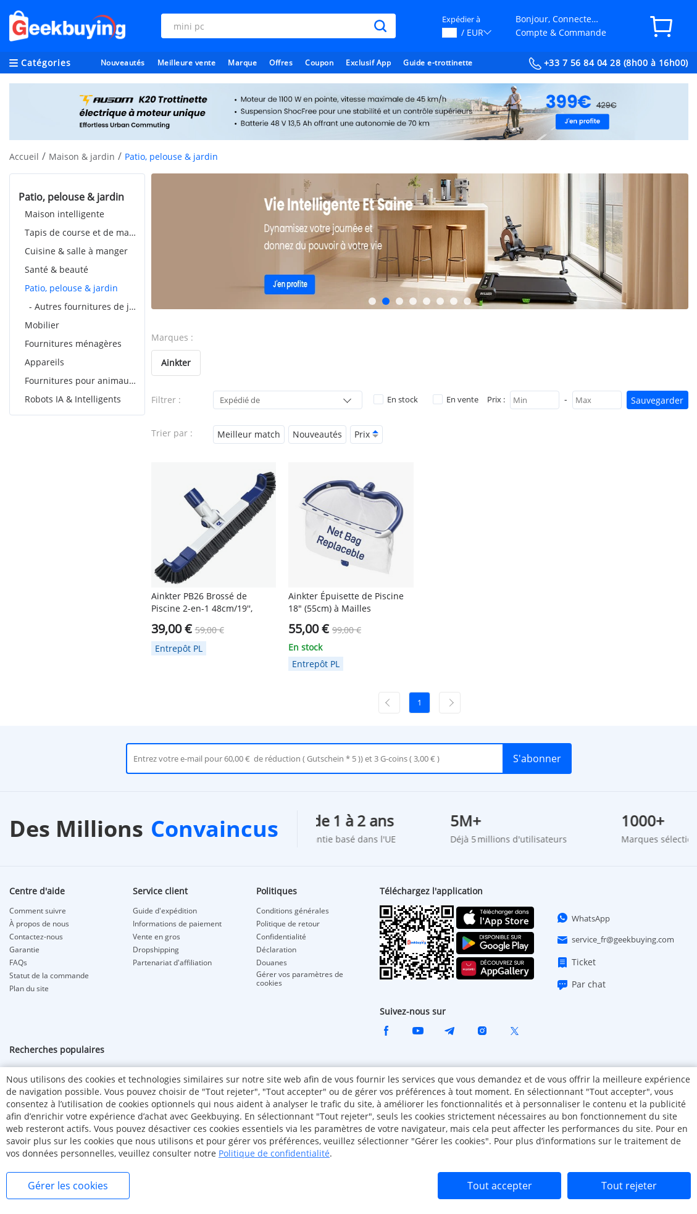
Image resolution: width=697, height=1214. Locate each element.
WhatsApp (583, 918)
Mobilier (42, 325)
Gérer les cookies (68, 1185)
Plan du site (29, 988)
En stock (396, 399)
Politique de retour (288, 924)
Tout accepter (499, 1185)
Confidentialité (281, 937)
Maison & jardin (82, 156)
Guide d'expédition (165, 911)
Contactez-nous (36, 937)
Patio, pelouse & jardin (71, 288)
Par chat (581, 984)
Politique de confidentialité (274, 1153)
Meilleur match (248, 434)
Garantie (24, 950)
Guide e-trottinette (438, 62)
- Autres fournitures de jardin (82, 306)
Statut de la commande (49, 975)
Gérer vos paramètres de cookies (299, 978)
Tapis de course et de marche (80, 232)
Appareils (44, 362)
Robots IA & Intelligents (73, 399)
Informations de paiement (177, 924)
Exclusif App (368, 62)
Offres (281, 62)
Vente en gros (156, 937)
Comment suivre (37, 911)
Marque (242, 62)
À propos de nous (39, 924)
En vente (455, 399)
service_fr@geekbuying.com (615, 940)
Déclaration (276, 950)
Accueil (24, 156)
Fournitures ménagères (73, 343)
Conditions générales (292, 911)
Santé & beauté (56, 269)
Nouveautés (123, 62)
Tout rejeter (629, 1185)
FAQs (18, 962)
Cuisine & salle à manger (76, 251)
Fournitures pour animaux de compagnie (80, 380)
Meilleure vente (186, 62)
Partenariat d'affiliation (172, 962)
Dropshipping (156, 950)
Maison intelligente (64, 214)
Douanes (271, 962)
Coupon (319, 62)
